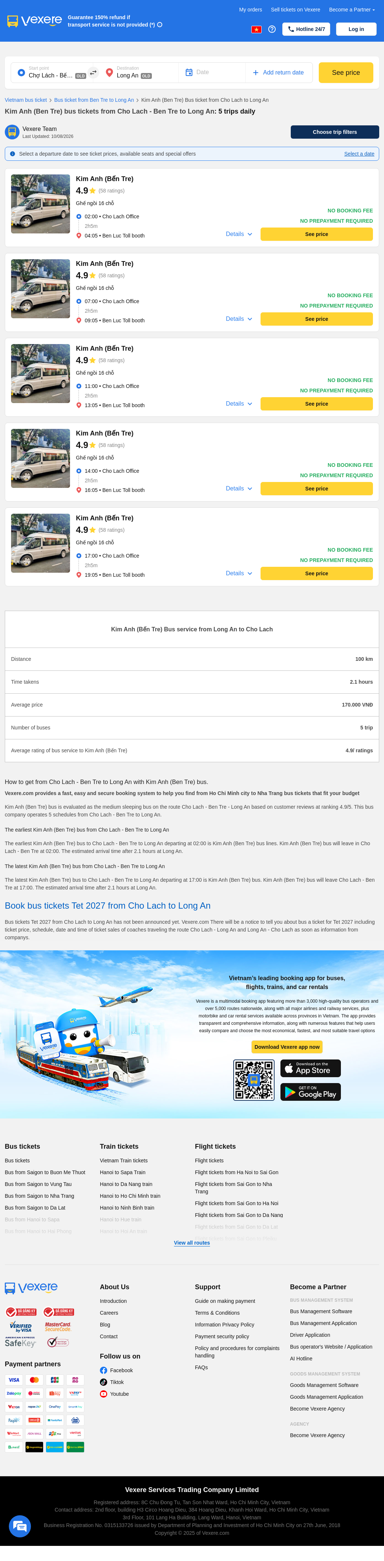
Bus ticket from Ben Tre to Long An (90, 100)
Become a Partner (353, 10)
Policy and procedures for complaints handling (237, 1352)
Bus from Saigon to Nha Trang (39, 1196)
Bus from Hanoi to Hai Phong (38, 1231)
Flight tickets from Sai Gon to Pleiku (236, 1239)
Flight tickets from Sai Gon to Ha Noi (236, 1203)
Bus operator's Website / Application (331, 1347)
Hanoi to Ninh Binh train (127, 1208)
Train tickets (119, 1146)
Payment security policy (222, 1336)
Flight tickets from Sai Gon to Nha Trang (233, 1187)
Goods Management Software (324, 1385)
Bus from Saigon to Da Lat (35, 1208)
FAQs (201, 1367)
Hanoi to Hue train (121, 1219)
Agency (299, 1424)
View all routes (192, 1243)
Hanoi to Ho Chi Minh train (130, 1196)
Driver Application (310, 1335)
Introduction (113, 1301)
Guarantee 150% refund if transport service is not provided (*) (111, 21)
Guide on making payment (225, 1301)
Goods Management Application (326, 1397)
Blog (105, 1325)
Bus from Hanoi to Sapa (32, 1219)
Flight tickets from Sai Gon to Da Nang (239, 1215)
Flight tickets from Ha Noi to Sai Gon (236, 1172)
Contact (109, 1336)
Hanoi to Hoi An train (123, 1231)
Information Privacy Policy (224, 1325)
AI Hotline (301, 1358)
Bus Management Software (321, 1311)
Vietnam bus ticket (26, 100)
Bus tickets (22, 1146)
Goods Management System (325, 1374)
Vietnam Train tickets (124, 1160)
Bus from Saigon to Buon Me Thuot (45, 1172)
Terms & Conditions (217, 1313)
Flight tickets (215, 1146)
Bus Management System (321, 1300)
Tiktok (117, 1382)
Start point (39, 68)
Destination (128, 68)
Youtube (119, 1394)
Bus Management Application (323, 1323)
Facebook (121, 1370)
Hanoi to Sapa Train (123, 1172)
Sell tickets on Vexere (295, 10)
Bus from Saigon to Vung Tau (38, 1184)
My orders (250, 10)
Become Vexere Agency (317, 1409)
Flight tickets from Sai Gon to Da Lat (236, 1227)
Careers (109, 1313)
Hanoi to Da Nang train (126, 1184)
